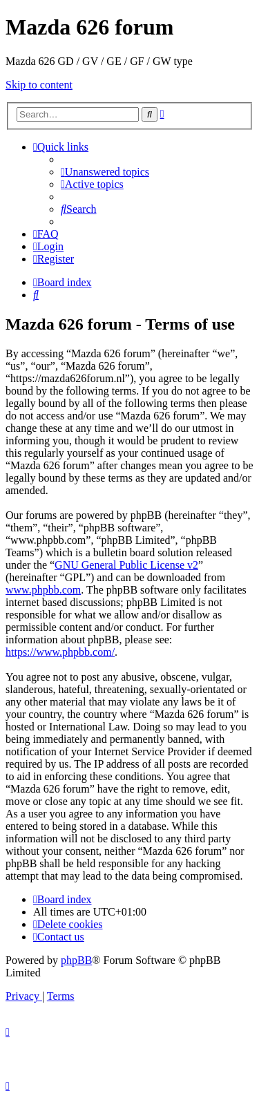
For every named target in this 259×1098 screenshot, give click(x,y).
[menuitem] (105, 172)
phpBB (76, 960)
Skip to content (39, 85)
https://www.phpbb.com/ (60, 652)
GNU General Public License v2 (126, 565)
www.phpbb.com (43, 590)
